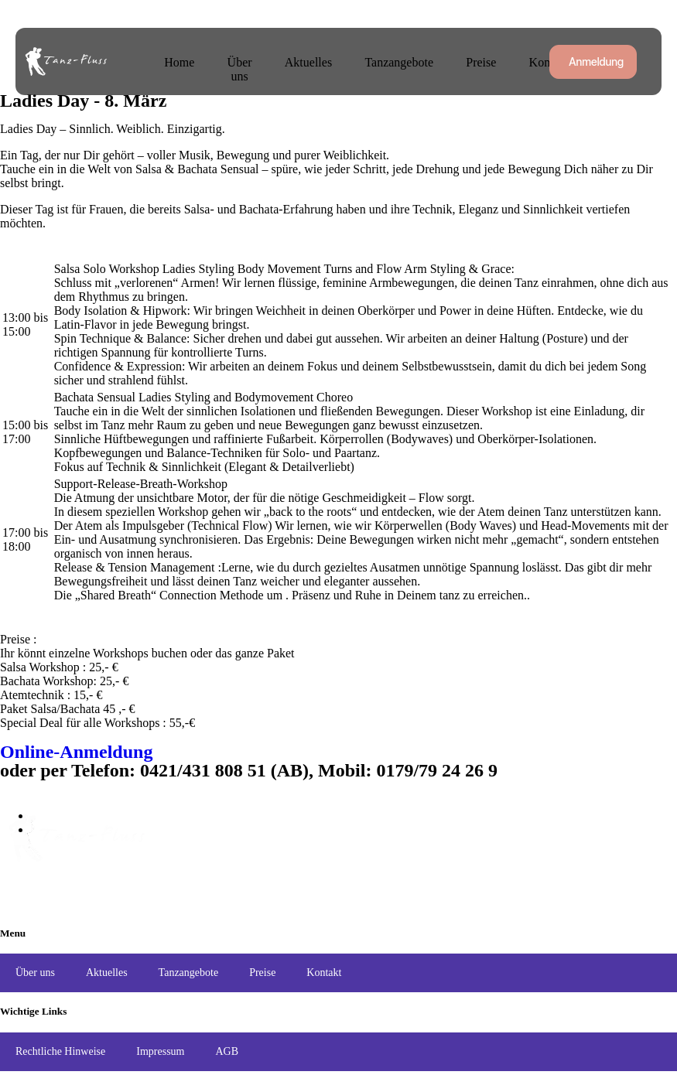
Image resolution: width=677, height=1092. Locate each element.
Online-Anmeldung (76, 752)
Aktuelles (302, 60)
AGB (226, 1051)
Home (178, 60)
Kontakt (323, 972)
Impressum (160, 1051)
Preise (470, 60)
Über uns (236, 67)
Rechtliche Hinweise (60, 1051)
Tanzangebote (390, 60)
